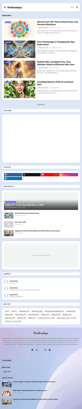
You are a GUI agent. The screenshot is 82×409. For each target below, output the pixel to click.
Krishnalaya (14, 7)
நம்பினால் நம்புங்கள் (13, 321)
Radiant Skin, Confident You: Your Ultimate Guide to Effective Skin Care (55, 63)
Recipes (67, 315)
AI (7, 311)
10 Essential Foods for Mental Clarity (27, 213)
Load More (40, 104)
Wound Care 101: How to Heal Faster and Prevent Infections (57, 23)
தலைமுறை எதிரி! (20, 222)
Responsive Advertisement (41, 255)
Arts (14, 311)
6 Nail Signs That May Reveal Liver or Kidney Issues (30, 390)
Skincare (22, 318)
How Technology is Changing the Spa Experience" (56, 43)
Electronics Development (54, 311)
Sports (32, 318)
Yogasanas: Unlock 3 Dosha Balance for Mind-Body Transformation (37, 231)
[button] (4, 7)
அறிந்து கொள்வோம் (46, 318)
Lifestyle (56, 315)
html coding (20, 315)
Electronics (37, 311)
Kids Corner (34, 315)
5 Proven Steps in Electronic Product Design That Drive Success (34, 381)
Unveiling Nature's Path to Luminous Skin (55, 83)
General (71, 311)
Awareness (24, 311)
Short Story (10, 318)
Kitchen (45, 315)
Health (9, 315)
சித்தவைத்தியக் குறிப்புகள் (66, 318)
